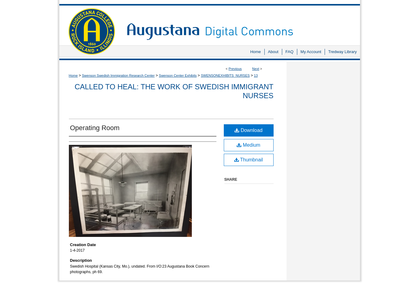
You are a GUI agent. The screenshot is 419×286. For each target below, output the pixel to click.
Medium (248, 145)
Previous (235, 69)
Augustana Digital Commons (240, 23)
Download (249, 130)
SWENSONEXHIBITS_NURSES (225, 75)
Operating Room (95, 128)
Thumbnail (248, 159)
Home (73, 75)
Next (255, 69)
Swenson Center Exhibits (178, 75)
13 (256, 75)
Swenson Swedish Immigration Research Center (118, 75)
